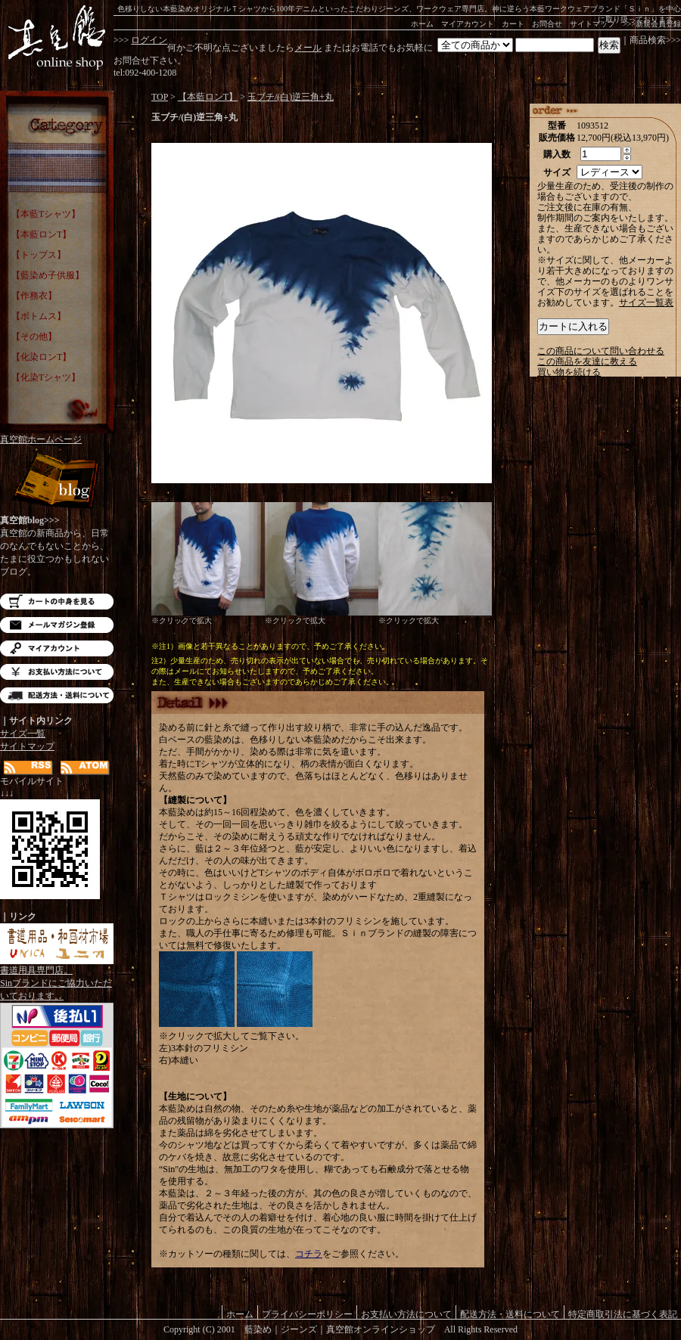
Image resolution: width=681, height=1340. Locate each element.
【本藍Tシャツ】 (45, 214)
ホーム (422, 24)
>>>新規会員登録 (652, 24)
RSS (28, 768)
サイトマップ (592, 24)
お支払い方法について (57, 672)
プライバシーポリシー (307, 1314)
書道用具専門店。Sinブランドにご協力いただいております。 (57, 978)
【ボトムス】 (38, 316)
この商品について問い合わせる (600, 351)
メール (308, 47)
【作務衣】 (34, 295)
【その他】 (34, 336)
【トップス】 (38, 255)
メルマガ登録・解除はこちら (57, 625)
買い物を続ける (569, 372)
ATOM (85, 768)
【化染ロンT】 (41, 357)
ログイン (149, 40)
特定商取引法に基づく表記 (622, 1314)
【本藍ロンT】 (41, 234)
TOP (159, 97)
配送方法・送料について (57, 695)
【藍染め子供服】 (47, 275)
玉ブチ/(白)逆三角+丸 (290, 97)
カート (513, 24)
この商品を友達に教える (587, 361)
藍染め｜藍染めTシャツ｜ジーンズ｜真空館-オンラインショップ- (57, 38)
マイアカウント (467, 24)
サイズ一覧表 (646, 302)
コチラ (308, 1253)
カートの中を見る (57, 602)
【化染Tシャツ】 (45, 377)
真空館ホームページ (41, 439)
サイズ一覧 (22, 733)
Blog (57, 482)
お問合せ (547, 24)
